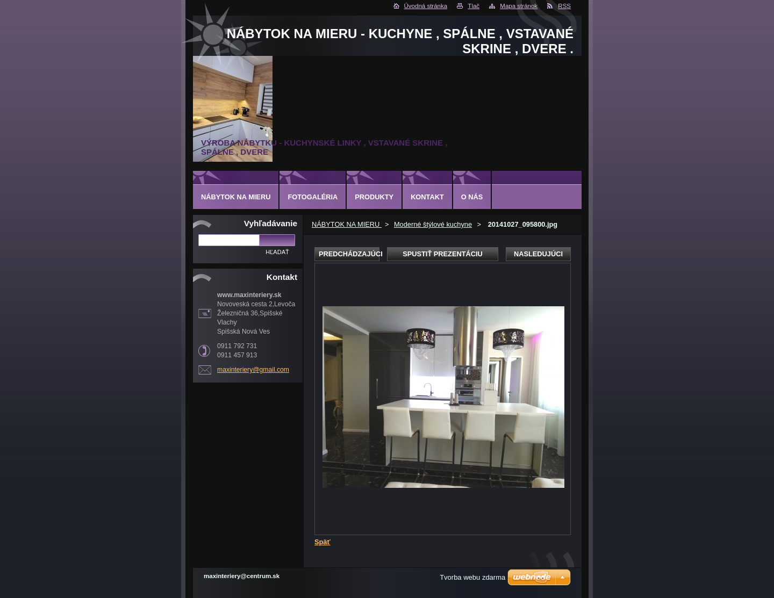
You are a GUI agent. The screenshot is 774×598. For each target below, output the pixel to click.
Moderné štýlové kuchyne (433, 224)
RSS (564, 6)
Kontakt (427, 197)
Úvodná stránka (426, 6)
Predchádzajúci (349, 254)
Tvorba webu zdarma (472, 577)
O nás (472, 197)
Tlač (473, 6)
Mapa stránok (519, 6)
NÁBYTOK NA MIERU (347, 224)
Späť (322, 542)
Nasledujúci (538, 254)
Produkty (374, 197)
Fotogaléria (313, 197)
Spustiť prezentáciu (443, 254)
